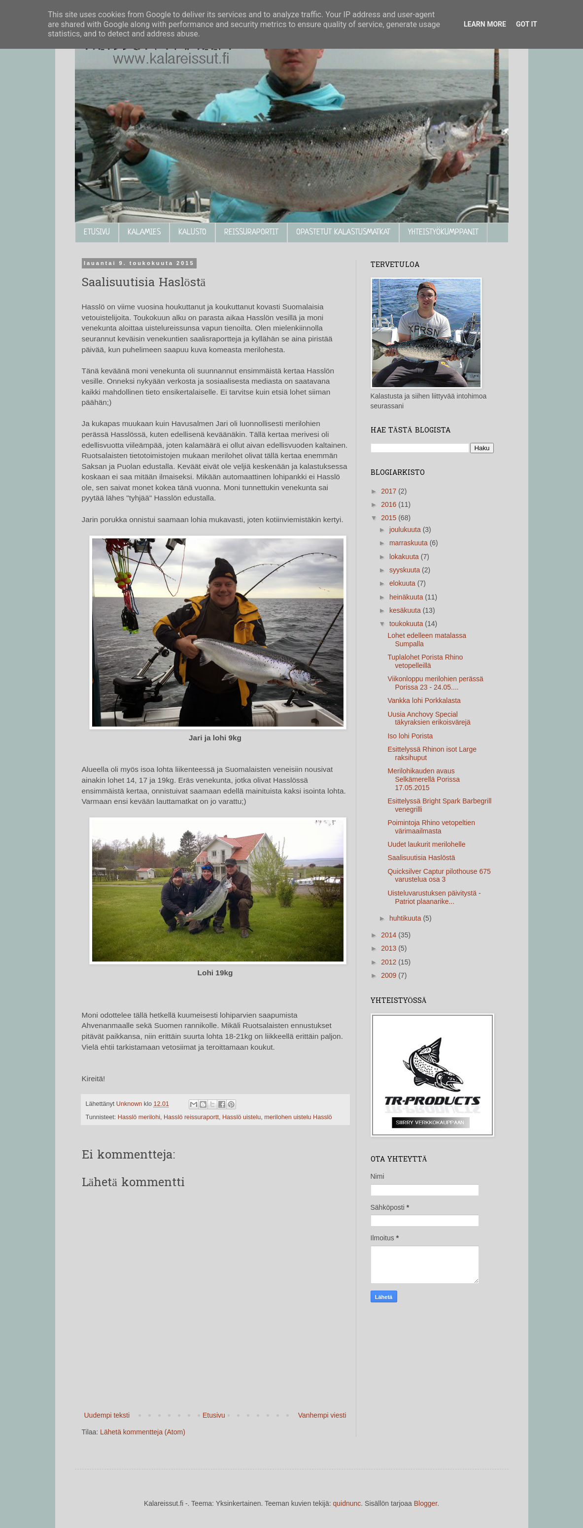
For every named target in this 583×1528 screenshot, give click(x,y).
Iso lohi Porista (410, 736)
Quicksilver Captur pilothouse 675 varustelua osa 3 (438, 875)
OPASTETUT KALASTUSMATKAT (343, 232)
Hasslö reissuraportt (191, 1117)
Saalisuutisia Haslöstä (421, 858)
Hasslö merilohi (139, 1117)
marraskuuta (409, 543)
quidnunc (347, 1503)
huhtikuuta (406, 918)
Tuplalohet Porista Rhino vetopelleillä (425, 661)
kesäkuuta (406, 610)
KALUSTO (192, 232)
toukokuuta (407, 624)
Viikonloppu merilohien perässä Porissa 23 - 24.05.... (435, 683)
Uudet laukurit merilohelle (426, 844)
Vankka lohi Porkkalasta (423, 700)
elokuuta (403, 583)
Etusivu (214, 1415)
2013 (389, 948)
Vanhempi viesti (322, 1415)
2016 (389, 504)
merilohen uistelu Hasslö (298, 1117)
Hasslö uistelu (241, 1117)
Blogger (425, 1503)
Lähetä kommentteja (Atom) (142, 1432)
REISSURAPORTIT (251, 232)
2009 (389, 975)
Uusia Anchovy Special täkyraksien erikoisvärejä (428, 718)
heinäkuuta (407, 597)
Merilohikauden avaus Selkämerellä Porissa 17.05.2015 (423, 779)
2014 (389, 935)
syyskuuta (405, 570)
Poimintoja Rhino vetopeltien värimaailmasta (431, 827)
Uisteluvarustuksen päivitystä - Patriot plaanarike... (433, 897)
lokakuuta (405, 557)
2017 (389, 491)
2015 (389, 518)
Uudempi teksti (107, 1415)
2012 (389, 962)
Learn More (485, 24)
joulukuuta (406, 529)
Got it (526, 24)
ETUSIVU (97, 232)
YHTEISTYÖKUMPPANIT (443, 232)
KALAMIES (144, 232)
